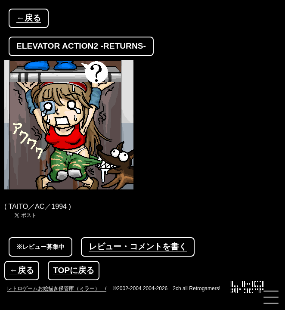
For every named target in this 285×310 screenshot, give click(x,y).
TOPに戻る (73, 270)
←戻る (28, 17)
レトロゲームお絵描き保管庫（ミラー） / (56, 288)
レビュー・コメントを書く (138, 246)
